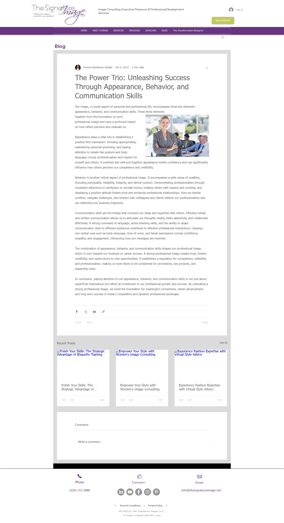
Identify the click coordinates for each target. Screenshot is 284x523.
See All (223, 343)
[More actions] (207, 67)
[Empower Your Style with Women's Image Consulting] (142, 364)
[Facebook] (138, 491)
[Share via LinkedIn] (94, 311)
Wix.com (155, 515)
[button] (222, 36)
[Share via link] (103, 311)
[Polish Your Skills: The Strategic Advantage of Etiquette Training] (83, 364)
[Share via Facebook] (76, 311)
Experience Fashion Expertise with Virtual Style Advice (199, 387)
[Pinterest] (156, 491)
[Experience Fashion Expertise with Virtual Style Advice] (201, 364)
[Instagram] (147, 491)
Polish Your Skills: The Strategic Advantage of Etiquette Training (77, 387)
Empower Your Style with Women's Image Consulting (140, 387)
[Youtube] (129, 491)
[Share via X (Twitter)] (85, 311)
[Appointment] (223, 20)
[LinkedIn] (120, 491)
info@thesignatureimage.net (201, 490)
